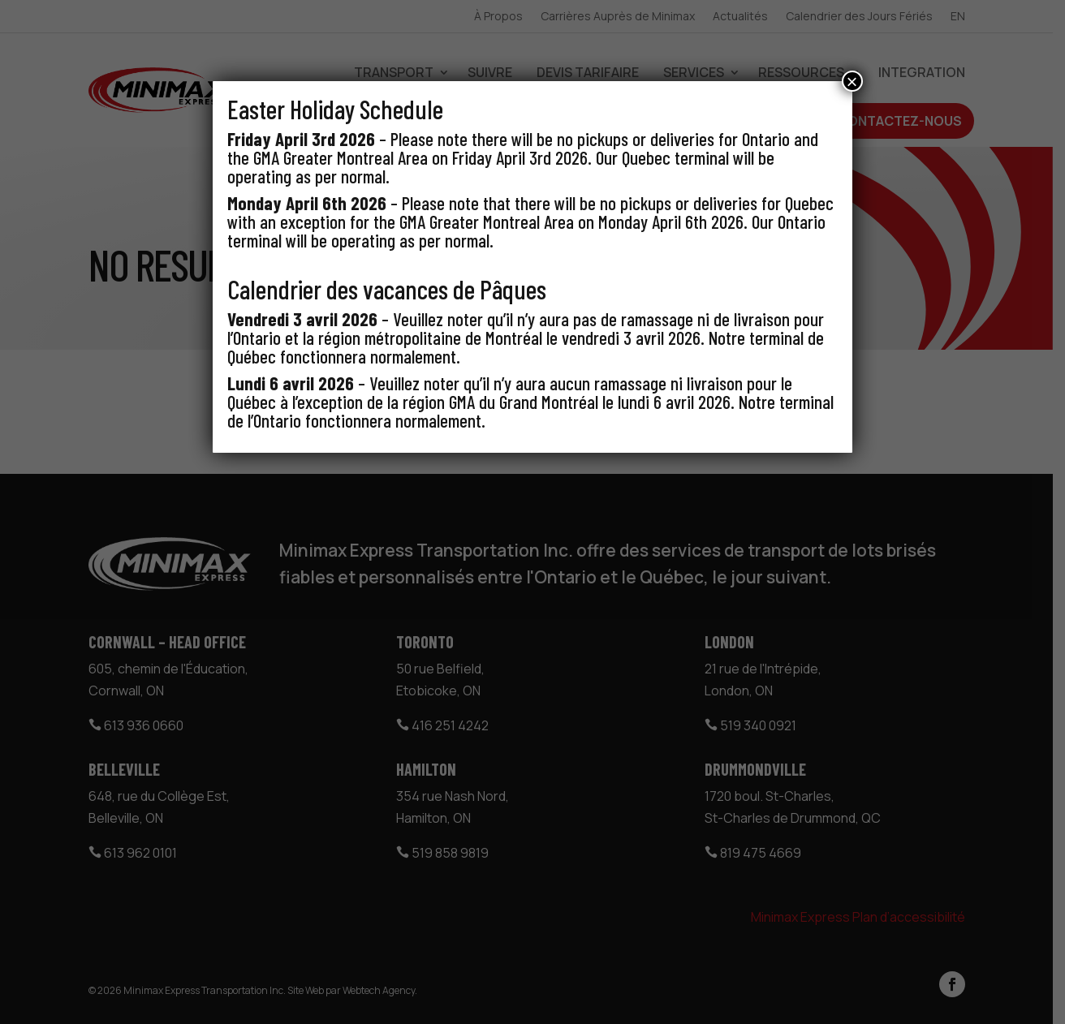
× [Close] (852, 81)
